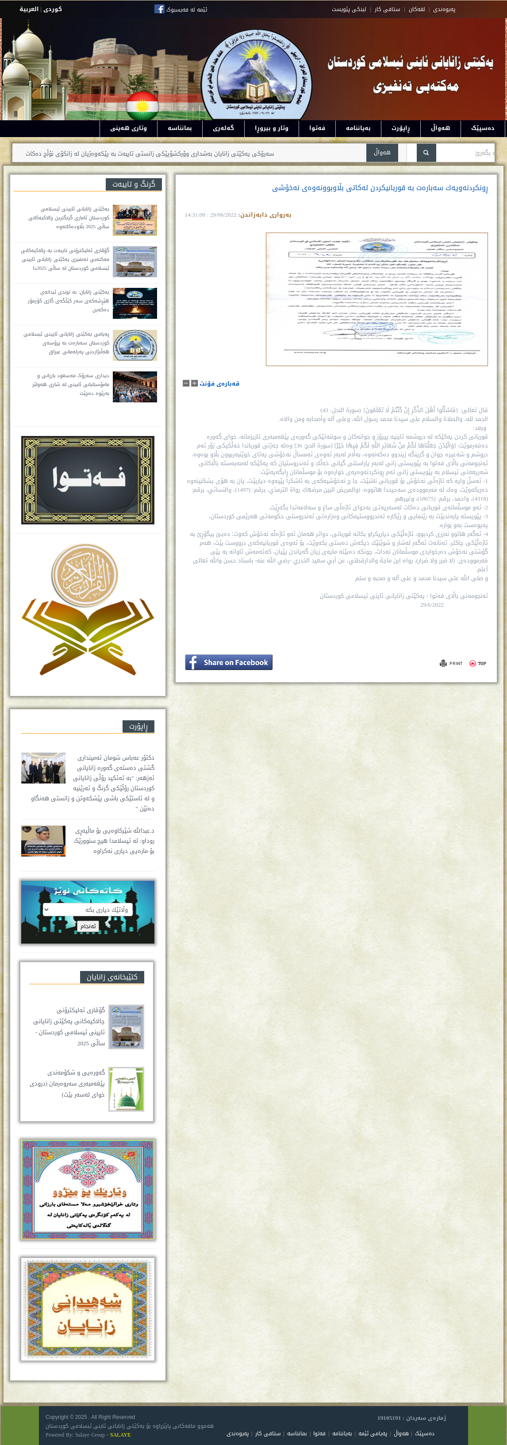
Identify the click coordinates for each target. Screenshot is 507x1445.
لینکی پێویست (349, 9)
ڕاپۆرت (401, 128)
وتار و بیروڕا (271, 128)
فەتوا (317, 128)
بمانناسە (180, 128)
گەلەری (223, 128)
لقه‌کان (417, 9)
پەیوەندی (238, 1433)
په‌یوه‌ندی (444, 9)
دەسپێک (483, 128)
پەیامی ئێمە (372, 1433)
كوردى (52, 9)
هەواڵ (440, 128)
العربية (29, 9)
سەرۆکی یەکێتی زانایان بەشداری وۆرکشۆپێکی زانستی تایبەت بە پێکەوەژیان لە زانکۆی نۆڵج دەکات (145, 153)
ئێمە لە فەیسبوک (186, 10)
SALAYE (120, 1435)
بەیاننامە (358, 128)
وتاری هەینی (128, 128)
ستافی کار (387, 9)
